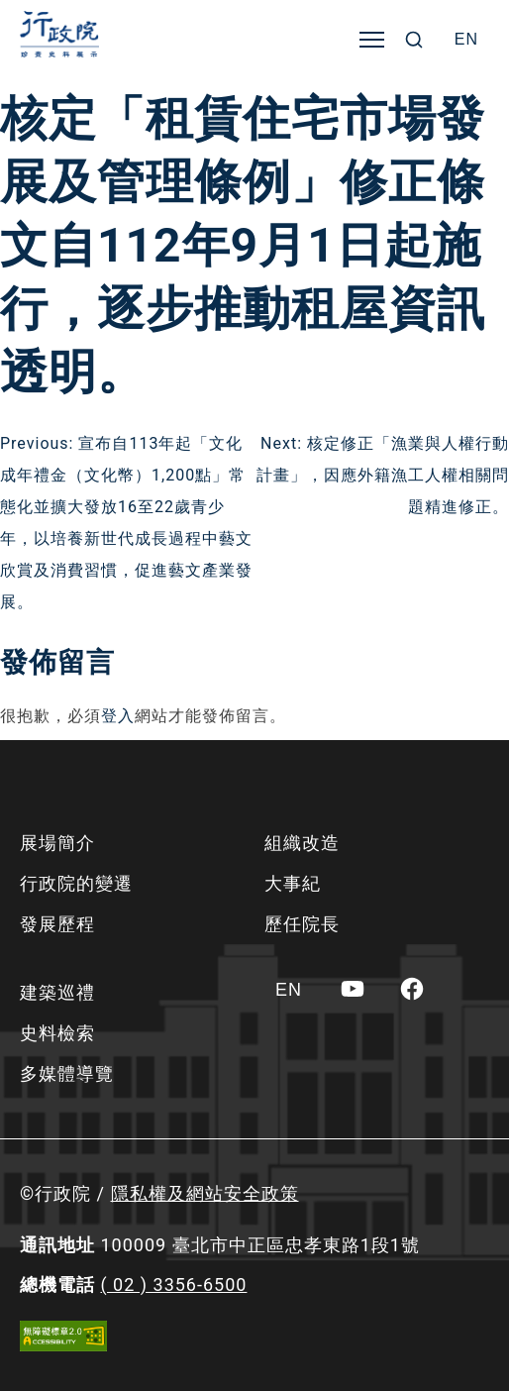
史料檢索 (57, 1032)
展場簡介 (57, 842)
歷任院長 (302, 923)
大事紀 (292, 883)
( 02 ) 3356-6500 (173, 1284)
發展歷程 (57, 923)
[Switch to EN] (466, 40)
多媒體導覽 (67, 1073)
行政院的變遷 (76, 883)
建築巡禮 (57, 992)
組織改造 (302, 842)
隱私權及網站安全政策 (205, 1193)
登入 (118, 715)
